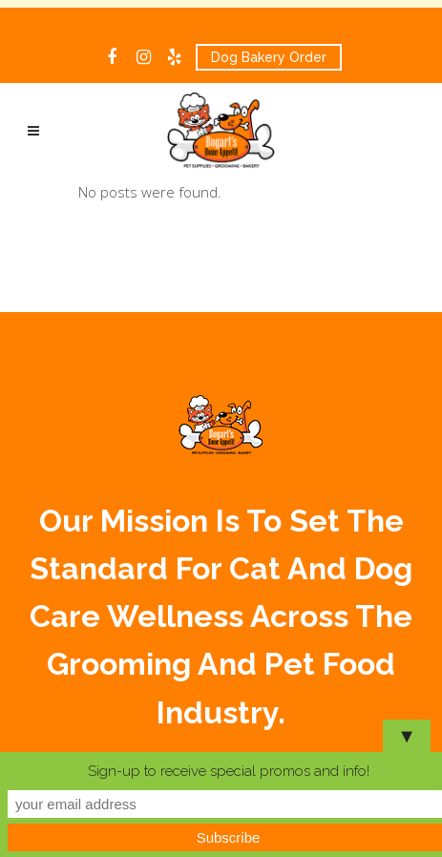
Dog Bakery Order (268, 57)
